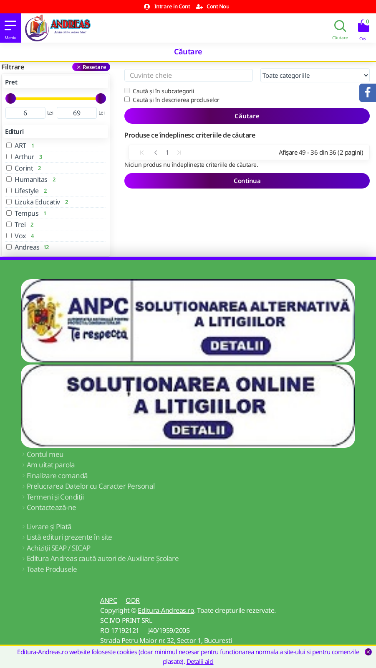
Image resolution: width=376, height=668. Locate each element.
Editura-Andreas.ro (166, 610)
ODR (133, 600)
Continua (247, 180)
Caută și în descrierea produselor (172, 100)
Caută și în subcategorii (159, 91)
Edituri (14, 131)
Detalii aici (200, 661)
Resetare (94, 67)
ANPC (108, 600)
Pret (11, 82)
